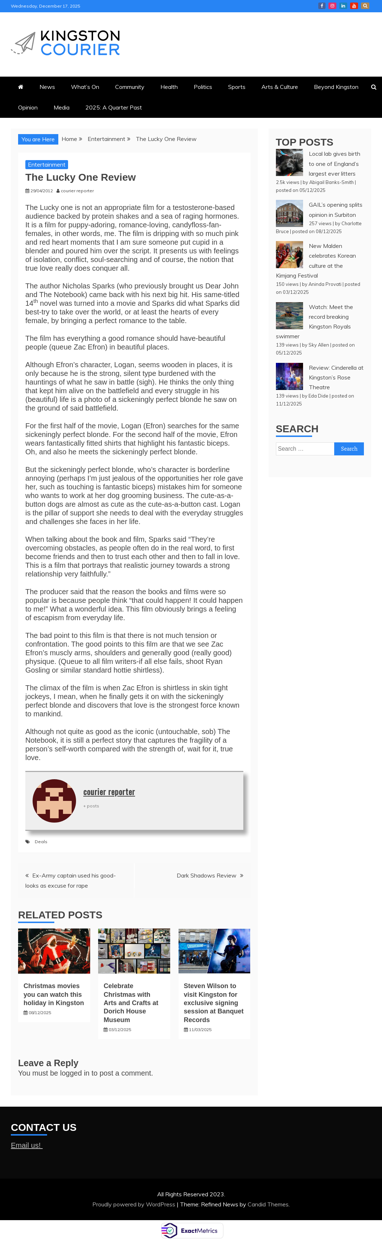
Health (169, 86)
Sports (236, 86)
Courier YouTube (354, 6)
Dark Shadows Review (206, 875)
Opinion (28, 107)
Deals (41, 841)
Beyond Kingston (336, 86)
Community (129, 86)
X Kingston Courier (365, 6)
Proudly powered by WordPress (134, 1204)
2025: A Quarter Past (113, 107)
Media (62, 107)
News (47, 86)
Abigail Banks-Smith (331, 182)
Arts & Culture (279, 86)
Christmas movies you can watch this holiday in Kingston (54, 994)
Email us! (27, 1145)
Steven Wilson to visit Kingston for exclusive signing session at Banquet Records (214, 1003)
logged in (74, 1073)
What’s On (85, 86)
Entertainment (47, 164)
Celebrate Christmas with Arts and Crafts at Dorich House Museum (131, 1003)
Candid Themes (268, 1204)
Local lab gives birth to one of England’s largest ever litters (334, 163)
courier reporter (109, 791)
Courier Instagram (332, 6)
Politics (203, 86)
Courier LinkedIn (343, 6)
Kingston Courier (322, 6)
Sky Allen (318, 345)
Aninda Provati (324, 284)
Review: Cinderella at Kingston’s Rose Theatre (336, 377)
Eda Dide (318, 396)
